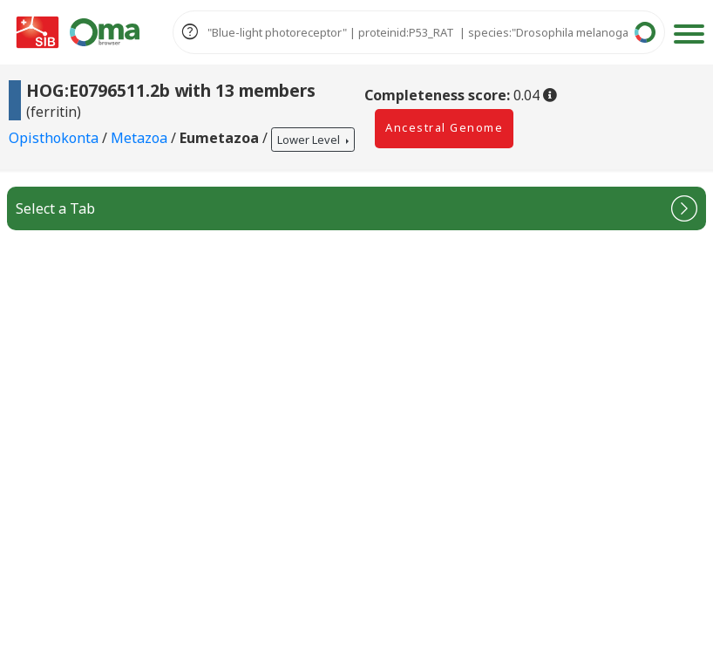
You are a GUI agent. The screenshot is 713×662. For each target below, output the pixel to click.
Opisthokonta (55, 138)
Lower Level (310, 139)
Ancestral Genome (444, 127)
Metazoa (141, 138)
